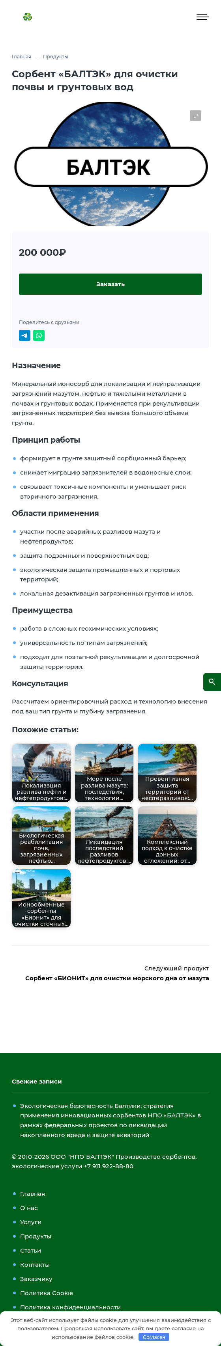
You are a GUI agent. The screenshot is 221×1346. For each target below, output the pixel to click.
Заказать (110, 284)
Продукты (35, 1236)
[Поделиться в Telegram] (24, 335)
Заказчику (36, 1279)
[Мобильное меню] (203, 17)
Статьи (30, 1250)
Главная (32, 1193)
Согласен (154, 1337)
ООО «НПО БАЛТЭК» (120, 17)
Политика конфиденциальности (70, 1307)
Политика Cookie (46, 1293)
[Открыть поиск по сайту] (212, 682)
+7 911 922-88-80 (108, 1166)
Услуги (30, 1222)
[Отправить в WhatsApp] (39, 335)
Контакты (35, 1264)
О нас (29, 1208)
